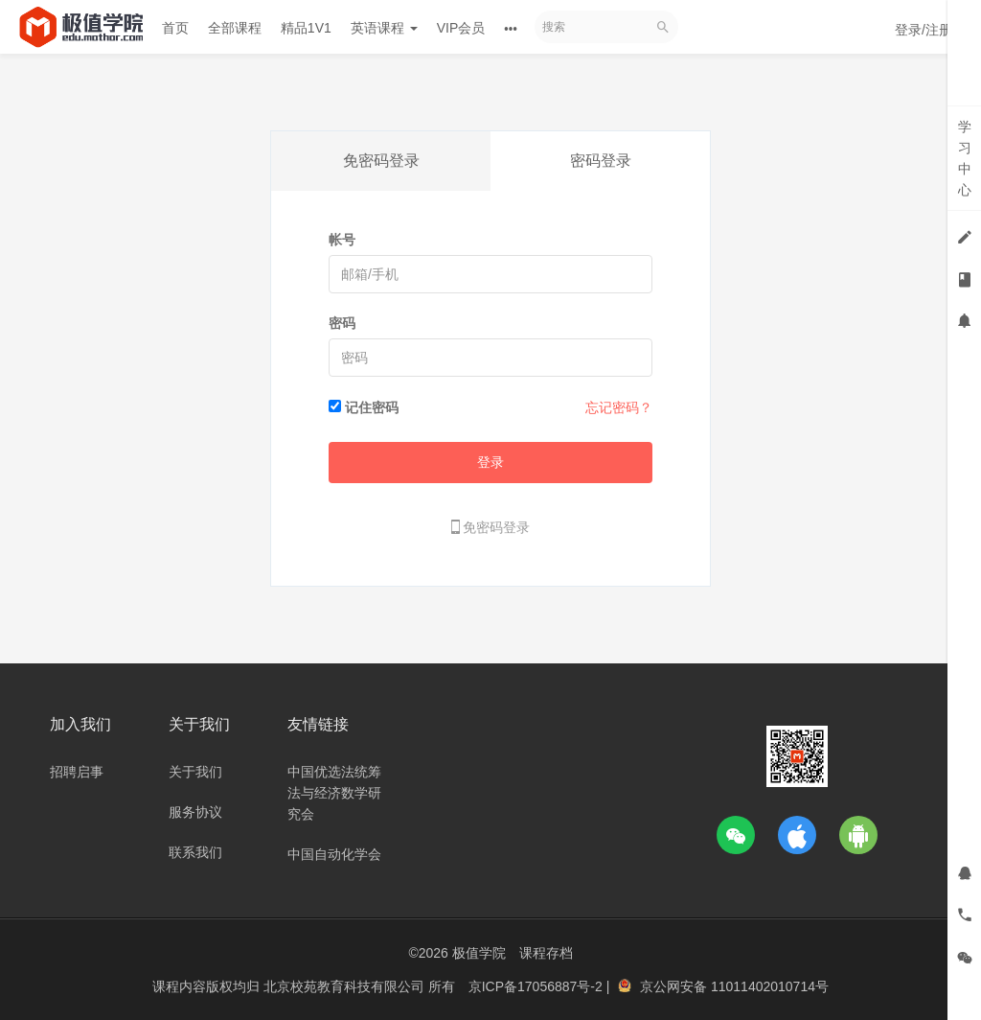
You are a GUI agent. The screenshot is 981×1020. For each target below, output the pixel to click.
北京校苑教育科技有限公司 (345, 986)
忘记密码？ (618, 407)
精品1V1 (306, 27)
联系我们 (195, 852)
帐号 (342, 239)
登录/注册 (923, 29)
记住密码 (372, 407)
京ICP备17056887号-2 (537, 986)
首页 (175, 27)
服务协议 (195, 812)
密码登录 (600, 160)
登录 (490, 462)
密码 (342, 323)
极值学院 (479, 953)
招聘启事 (76, 771)
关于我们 (195, 771)
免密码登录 (381, 160)
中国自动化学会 (334, 854)
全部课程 (235, 27)
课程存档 (546, 953)
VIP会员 (461, 27)
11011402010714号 (770, 986)
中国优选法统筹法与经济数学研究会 (334, 793)
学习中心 (964, 158)
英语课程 (384, 27)
